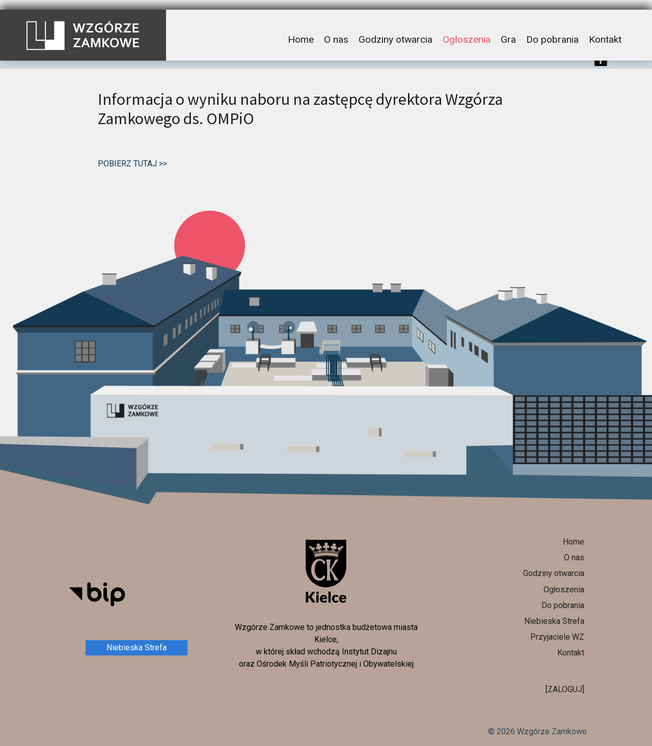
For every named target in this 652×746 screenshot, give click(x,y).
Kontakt (605, 30)
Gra (508, 30)
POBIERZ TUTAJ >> (132, 163)
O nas (336, 30)
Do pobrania (552, 30)
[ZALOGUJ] (565, 689)
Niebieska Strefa (136, 647)
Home (301, 30)
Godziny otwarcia (395, 30)
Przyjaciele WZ (557, 637)
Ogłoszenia (467, 30)
